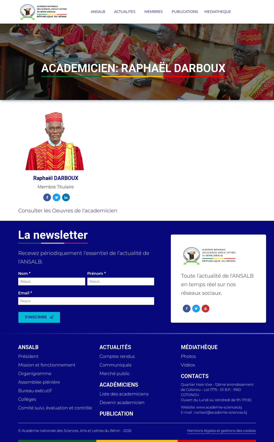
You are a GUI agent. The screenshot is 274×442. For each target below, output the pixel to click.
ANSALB (98, 12)
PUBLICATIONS (185, 12)
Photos (188, 356)
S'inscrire (39, 317)
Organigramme (34, 373)
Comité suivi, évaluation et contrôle (55, 407)
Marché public (115, 373)
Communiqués (115, 365)
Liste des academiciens (124, 394)
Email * (25, 293)
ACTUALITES (125, 12)
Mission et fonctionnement (46, 365)
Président (28, 356)
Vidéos (188, 365)
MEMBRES (154, 12)
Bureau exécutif (35, 390)
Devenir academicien (122, 402)
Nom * (24, 274)
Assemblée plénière (39, 382)
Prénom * (96, 274)
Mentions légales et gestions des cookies (221, 431)
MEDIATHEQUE (218, 12)
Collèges (27, 399)
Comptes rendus (117, 356)
